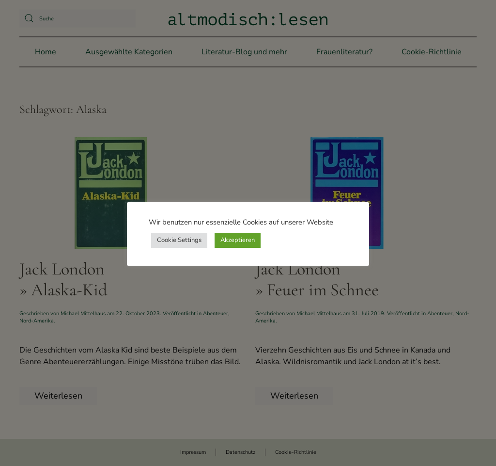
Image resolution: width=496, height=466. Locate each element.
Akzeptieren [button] (237, 240)
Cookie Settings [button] (179, 240)
